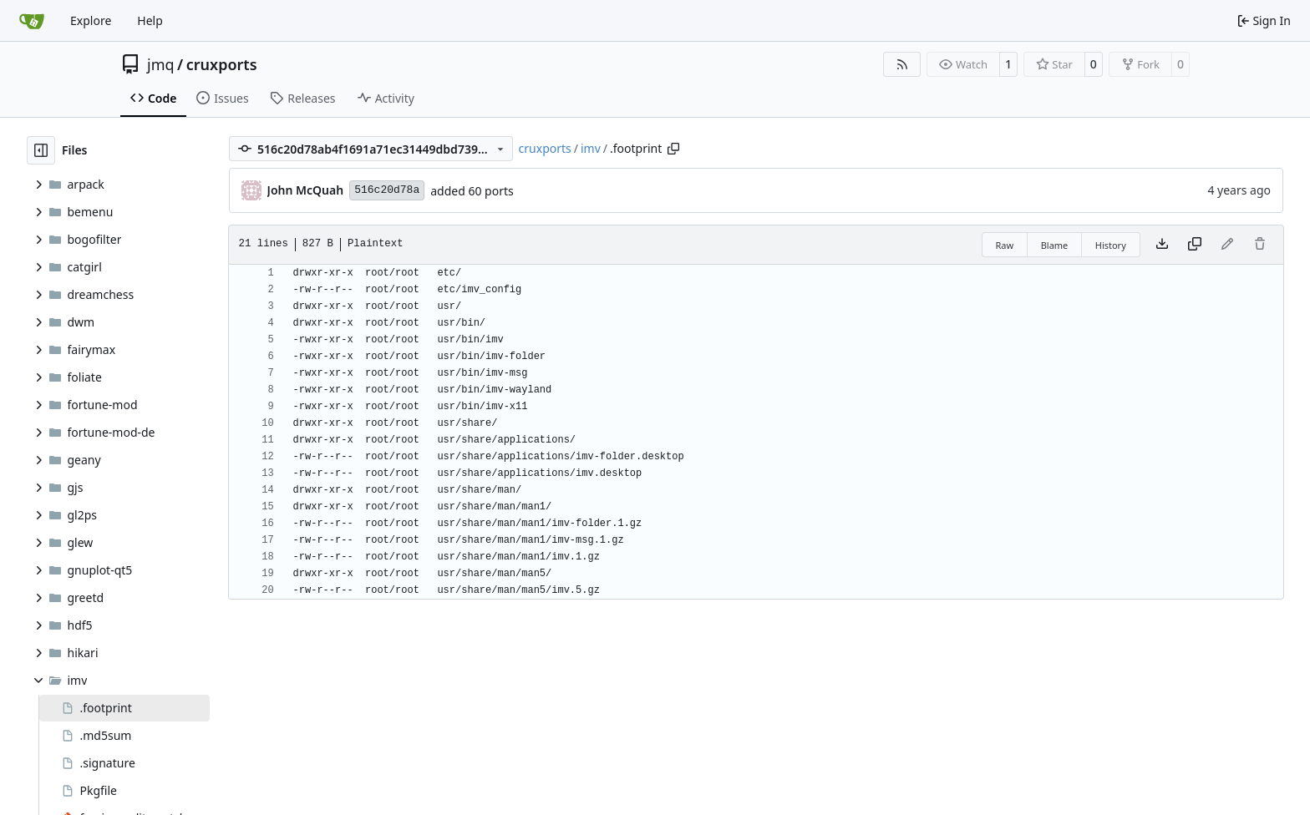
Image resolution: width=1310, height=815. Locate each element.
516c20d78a (386, 190)
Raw (1005, 245)
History (1110, 245)
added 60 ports (472, 191)
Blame (1055, 245)
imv (591, 148)
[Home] (31, 21)
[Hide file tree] (41, 150)
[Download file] (1162, 244)
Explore (90, 20)
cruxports (221, 64)
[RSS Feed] (902, 64)
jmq (161, 64)
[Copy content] (1194, 244)
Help (150, 20)
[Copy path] (673, 148)
